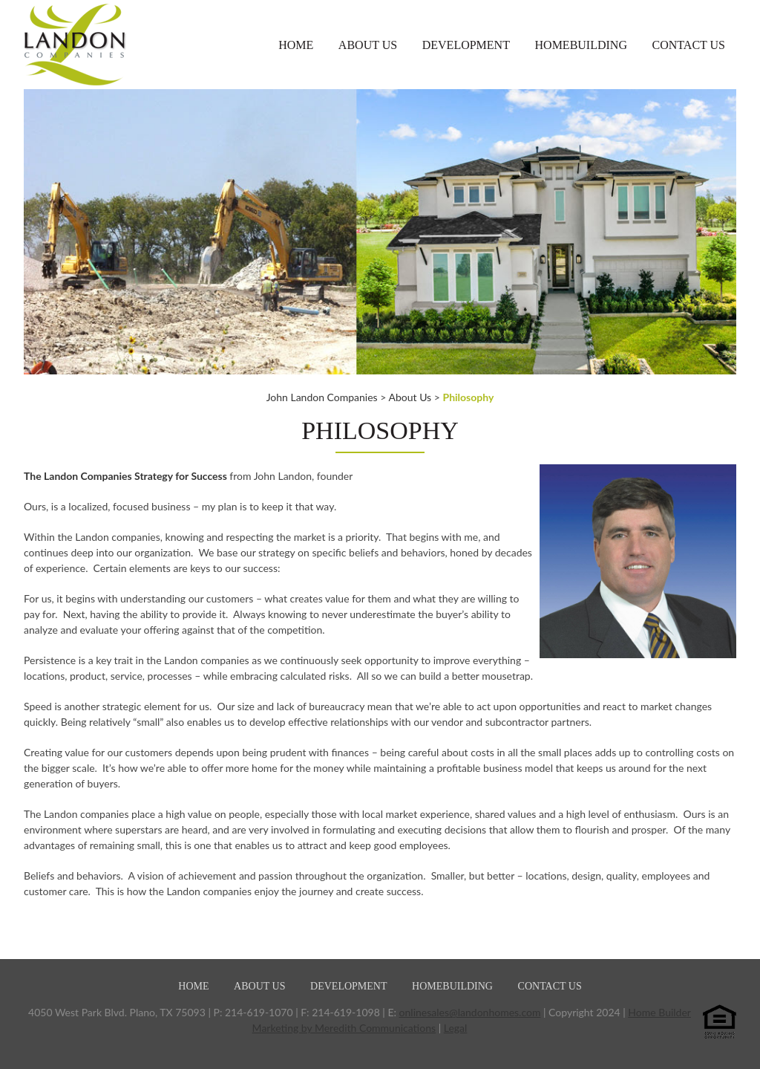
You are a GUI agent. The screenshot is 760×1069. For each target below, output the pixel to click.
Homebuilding (581, 45)
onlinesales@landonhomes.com (470, 1012)
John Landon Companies (322, 397)
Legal (456, 1027)
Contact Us (688, 45)
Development (466, 45)
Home (295, 45)
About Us (367, 45)
